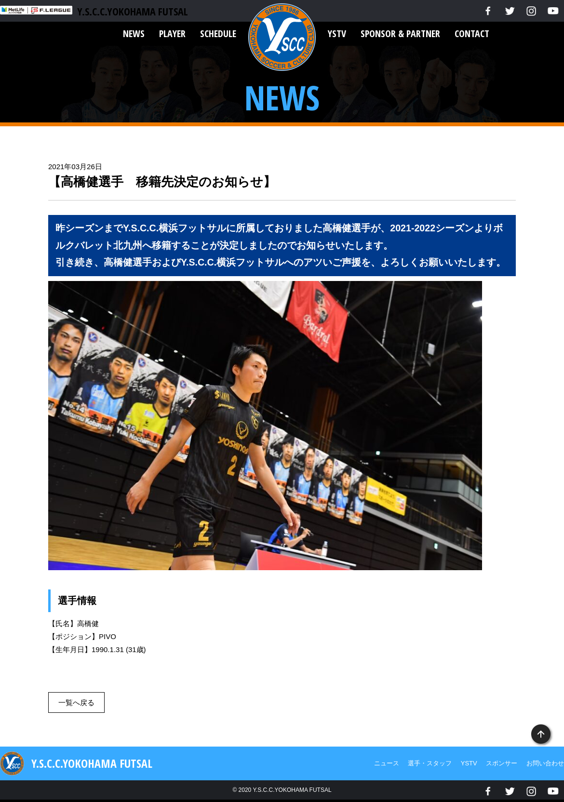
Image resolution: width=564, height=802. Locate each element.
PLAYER (172, 33)
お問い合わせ (545, 763)
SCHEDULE (218, 33)
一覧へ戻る (76, 702)
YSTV (337, 33)
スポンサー (501, 763)
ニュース (386, 763)
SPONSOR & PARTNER (400, 33)
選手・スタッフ (430, 763)
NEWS (134, 33)
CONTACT (472, 33)
